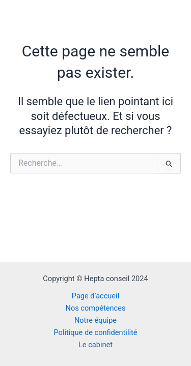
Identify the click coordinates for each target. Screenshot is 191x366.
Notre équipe (95, 320)
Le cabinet (95, 344)
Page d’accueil (95, 295)
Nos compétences (96, 308)
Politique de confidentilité (95, 332)
